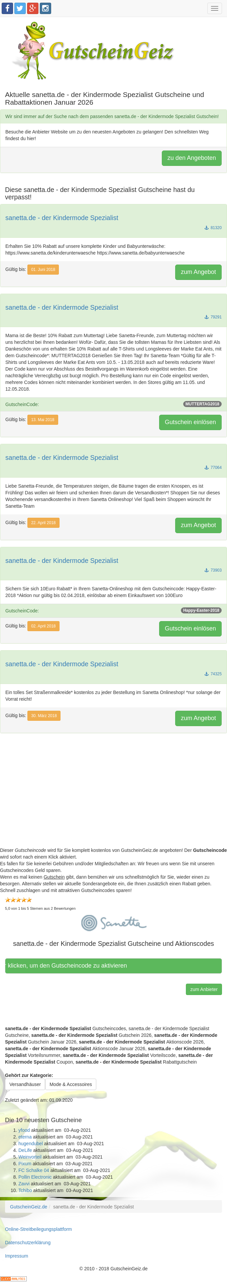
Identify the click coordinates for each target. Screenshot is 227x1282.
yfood (24, 1130)
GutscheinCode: (113, 404)
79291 (213, 317)
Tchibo (25, 1190)
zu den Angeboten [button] (191, 158)
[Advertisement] (113, 800)
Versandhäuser (25, 1084)
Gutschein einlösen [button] (190, 422)
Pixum (24, 1163)
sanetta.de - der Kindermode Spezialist (61, 217)
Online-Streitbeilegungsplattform (38, 1229)
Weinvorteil (29, 1157)
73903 (213, 570)
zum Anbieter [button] (204, 989)
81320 (213, 227)
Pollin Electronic (35, 1177)
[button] (113, 921)
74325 (213, 674)
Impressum (16, 1256)
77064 (213, 467)
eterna (25, 1137)
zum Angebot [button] (198, 272)
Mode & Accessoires (70, 1084)
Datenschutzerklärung (27, 1242)
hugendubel (30, 1143)
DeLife (25, 1150)
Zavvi (23, 1183)
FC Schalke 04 (33, 1170)
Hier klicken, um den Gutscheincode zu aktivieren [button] (67, 965)
